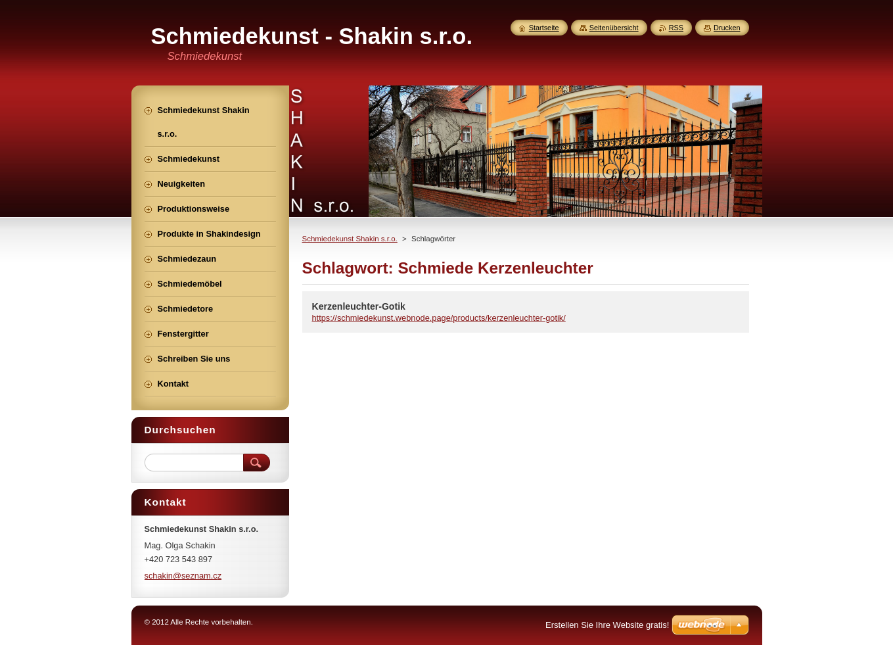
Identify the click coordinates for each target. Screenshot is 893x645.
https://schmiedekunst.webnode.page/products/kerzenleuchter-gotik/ (439, 318)
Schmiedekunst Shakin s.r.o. (350, 239)
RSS (676, 28)
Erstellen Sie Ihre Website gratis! (607, 625)
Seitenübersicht (614, 28)
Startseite (544, 28)
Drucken (727, 28)
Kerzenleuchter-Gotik (358, 306)
